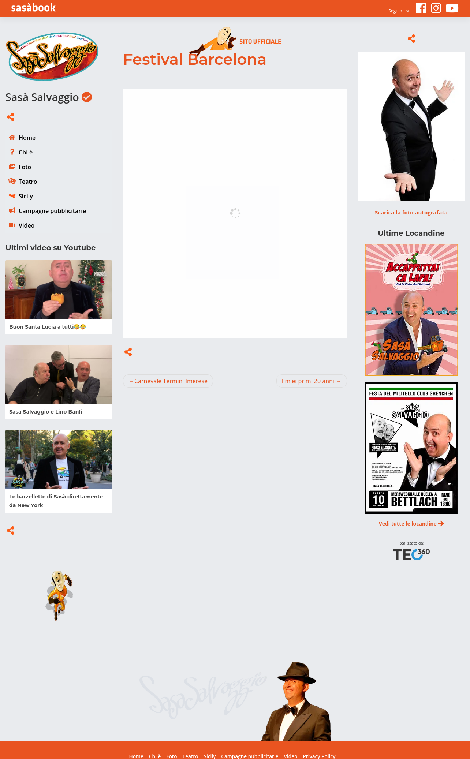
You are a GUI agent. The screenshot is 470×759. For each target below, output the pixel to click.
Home (27, 138)
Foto (25, 167)
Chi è (26, 152)
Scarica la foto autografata (411, 212)
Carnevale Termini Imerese (171, 381)
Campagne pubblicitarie (52, 211)
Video (26, 225)
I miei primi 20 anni (308, 381)
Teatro (28, 181)
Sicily (26, 196)
